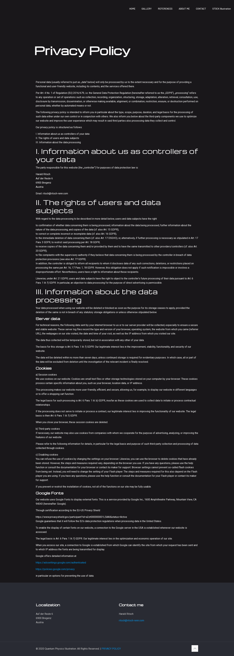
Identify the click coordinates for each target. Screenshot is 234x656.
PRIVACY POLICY (111, 648)
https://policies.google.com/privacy (55, 569)
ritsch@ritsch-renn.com (131, 620)
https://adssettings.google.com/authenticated (61, 562)
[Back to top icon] (195, 648)
